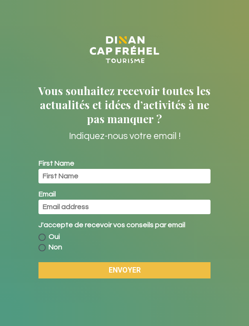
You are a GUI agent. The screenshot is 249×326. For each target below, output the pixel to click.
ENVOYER (125, 270)
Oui (49, 237)
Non (50, 247)
